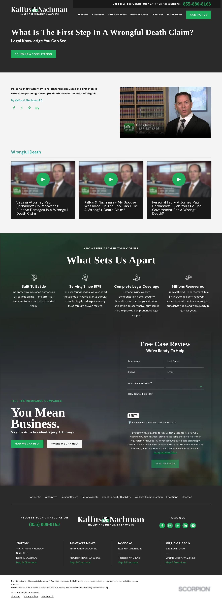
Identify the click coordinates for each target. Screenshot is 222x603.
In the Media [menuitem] (174, 14)
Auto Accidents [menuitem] (117, 14)
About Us (35, 497)
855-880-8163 (197, 4)
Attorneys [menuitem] (98, 14)
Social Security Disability (116, 497)
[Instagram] (170, 525)
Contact (187, 497)
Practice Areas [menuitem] (139, 14)
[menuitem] (15, 596)
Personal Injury (69, 497)
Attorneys (51, 497)
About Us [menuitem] (82, 14)
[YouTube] (193, 525)
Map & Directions (26, 562)
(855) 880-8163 (44, 524)
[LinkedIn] (185, 525)
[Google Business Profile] (177, 525)
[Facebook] (162, 525)
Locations (172, 497)
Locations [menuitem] (158, 14)
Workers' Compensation (149, 497)
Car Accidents (90, 497)
